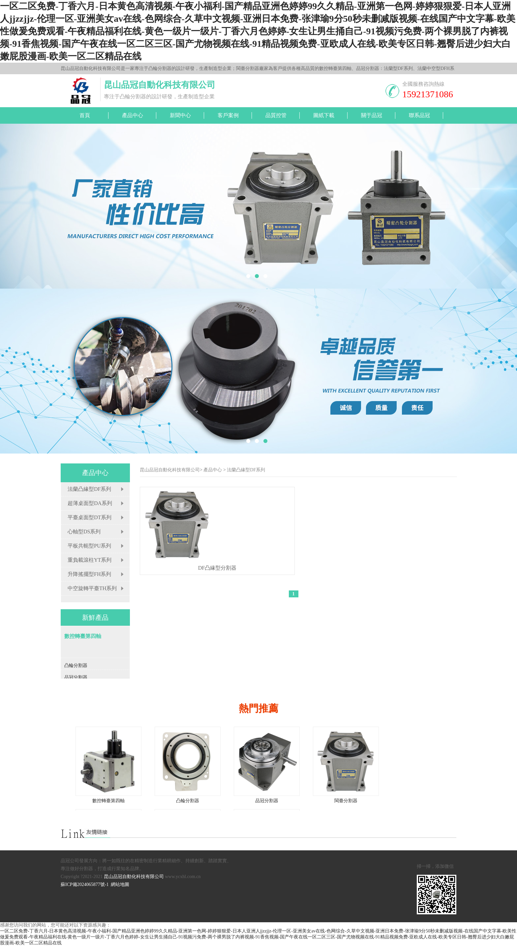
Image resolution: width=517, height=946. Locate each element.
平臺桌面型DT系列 (89, 517)
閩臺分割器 (345, 800)
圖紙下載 (323, 115)
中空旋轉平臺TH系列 (92, 588)
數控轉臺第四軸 (108, 800)
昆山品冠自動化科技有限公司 (170, 469)
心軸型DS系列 (84, 531)
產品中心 (132, 115)
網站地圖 (120, 884)
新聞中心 (180, 115)
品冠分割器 (266, 800)
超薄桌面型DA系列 (90, 503)
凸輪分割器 (187, 800)
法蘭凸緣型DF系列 (89, 489)
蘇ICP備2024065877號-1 (84, 884)
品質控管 (276, 115)
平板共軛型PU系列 (89, 546)
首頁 (84, 115)
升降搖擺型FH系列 (89, 574)
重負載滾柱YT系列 (89, 560)
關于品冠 (371, 115)
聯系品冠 (419, 115)
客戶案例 (228, 115)
